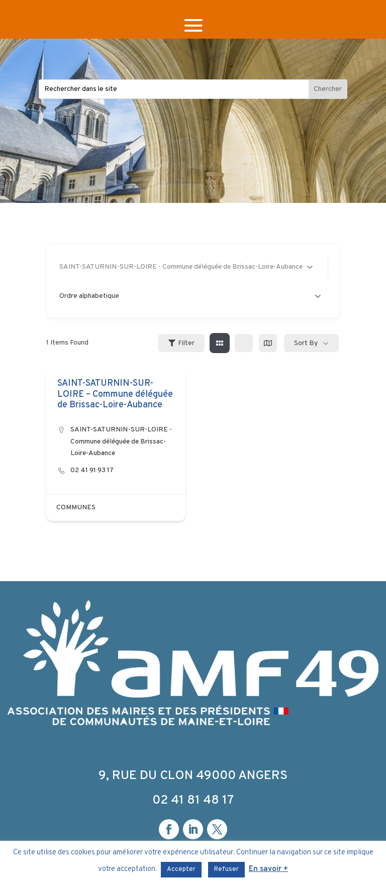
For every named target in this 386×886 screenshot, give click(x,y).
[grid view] (220, 343)
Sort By (306, 343)
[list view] (244, 343)
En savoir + (268, 869)
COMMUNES (75, 507)
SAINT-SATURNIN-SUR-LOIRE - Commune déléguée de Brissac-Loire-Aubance (121, 441)
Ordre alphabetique (190, 296)
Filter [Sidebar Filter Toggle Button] (181, 343)
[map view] (268, 343)
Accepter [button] (181, 869)
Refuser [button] (226, 869)
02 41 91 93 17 (92, 470)
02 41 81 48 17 (193, 801)
